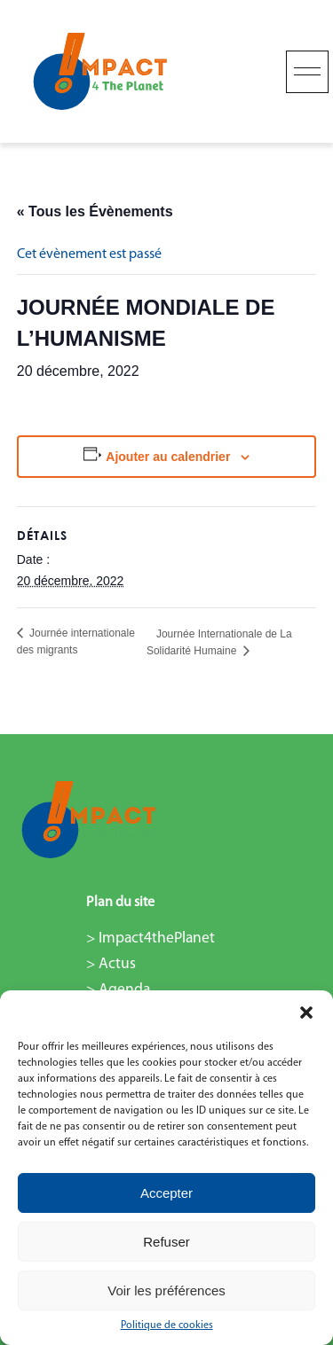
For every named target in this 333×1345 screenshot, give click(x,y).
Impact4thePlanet (157, 938)
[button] (306, 1012)
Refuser (166, 1241)
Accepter (166, 1192)
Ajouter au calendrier (168, 457)
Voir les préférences (166, 1290)
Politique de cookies (167, 1325)
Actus (117, 964)
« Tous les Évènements (95, 211)
